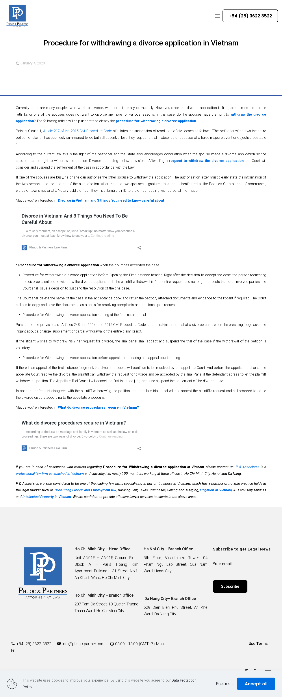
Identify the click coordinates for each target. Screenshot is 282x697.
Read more (225, 684)
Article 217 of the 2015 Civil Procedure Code (77, 131)
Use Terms (258, 643)
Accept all (256, 684)
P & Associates (247, 467)
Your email (245, 568)
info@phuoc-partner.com (83, 643)
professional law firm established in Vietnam (50, 474)
